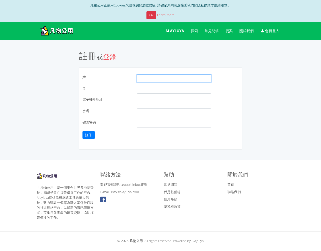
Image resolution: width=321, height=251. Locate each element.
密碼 (85, 111)
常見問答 (212, 30)
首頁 (230, 184)
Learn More (165, 15)
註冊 (88, 135)
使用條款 (170, 199)
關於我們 (246, 30)
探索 (194, 30)
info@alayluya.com (125, 192)
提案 (229, 30)
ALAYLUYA (174, 30)
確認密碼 (89, 122)
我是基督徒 (172, 192)
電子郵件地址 (92, 99)
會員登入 (270, 30)
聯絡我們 (234, 192)
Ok (151, 15)
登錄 (109, 56)
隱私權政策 (172, 206)
